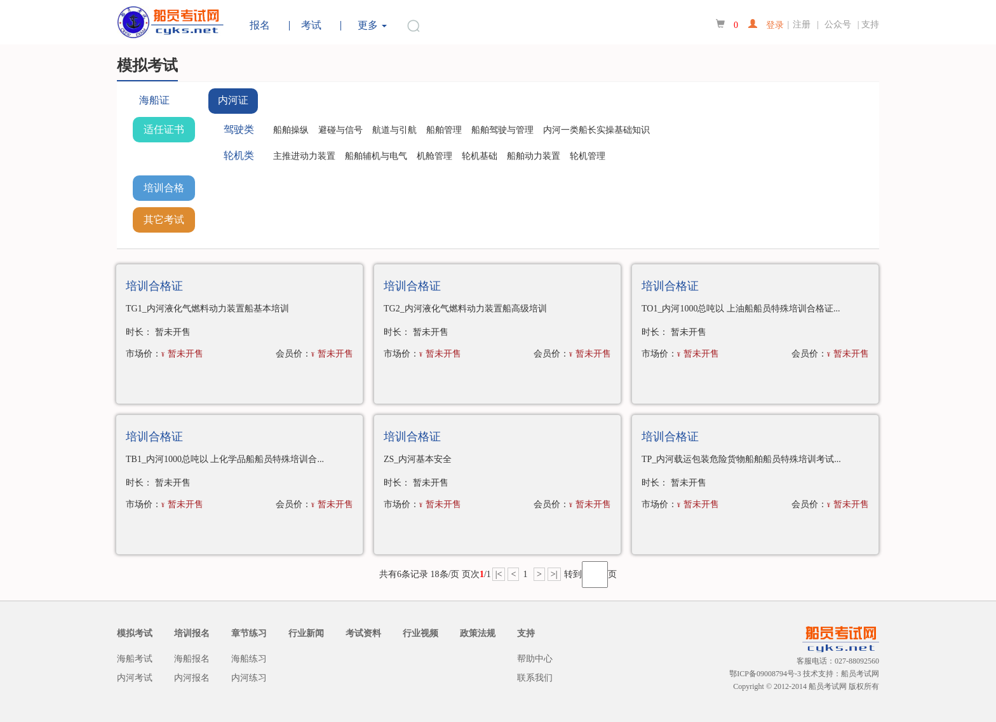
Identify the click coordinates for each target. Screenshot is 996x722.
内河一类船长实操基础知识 (596, 130)
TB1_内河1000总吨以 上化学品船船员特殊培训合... (225, 459)
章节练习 (249, 633)
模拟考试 (134, 633)
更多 (372, 25)
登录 (770, 23)
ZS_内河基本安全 (418, 459)
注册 (802, 24)
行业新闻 (306, 633)
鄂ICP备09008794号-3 (765, 673)
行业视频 (420, 633)
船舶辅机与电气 (376, 156)
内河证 (233, 100)
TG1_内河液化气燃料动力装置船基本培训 (207, 308)
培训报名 (192, 633)
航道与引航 (394, 130)
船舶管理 (444, 130)
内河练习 (249, 678)
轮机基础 (479, 156)
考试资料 (363, 633)
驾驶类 (239, 129)
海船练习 (249, 659)
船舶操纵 (291, 130)
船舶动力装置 (533, 156)
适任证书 (164, 129)
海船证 (154, 100)
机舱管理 (434, 156)
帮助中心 (535, 659)
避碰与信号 (340, 130)
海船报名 (192, 659)
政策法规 (477, 633)
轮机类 (239, 155)
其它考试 (164, 219)
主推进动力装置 (304, 156)
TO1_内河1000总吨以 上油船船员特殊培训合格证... (741, 308)
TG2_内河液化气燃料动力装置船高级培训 (465, 308)
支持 (870, 24)
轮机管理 (587, 156)
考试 (311, 25)
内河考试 (134, 678)
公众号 (839, 24)
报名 (260, 25)
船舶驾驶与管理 (502, 130)
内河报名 (192, 678)
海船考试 (134, 659)
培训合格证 (164, 191)
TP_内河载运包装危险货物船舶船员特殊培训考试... (741, 459)
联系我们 (535, 678)
